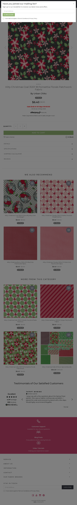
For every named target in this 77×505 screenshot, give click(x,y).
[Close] (73, 4)
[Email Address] (38, 11)
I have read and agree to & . (20, 18)
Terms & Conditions (23, 18)
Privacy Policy (33, 18)
